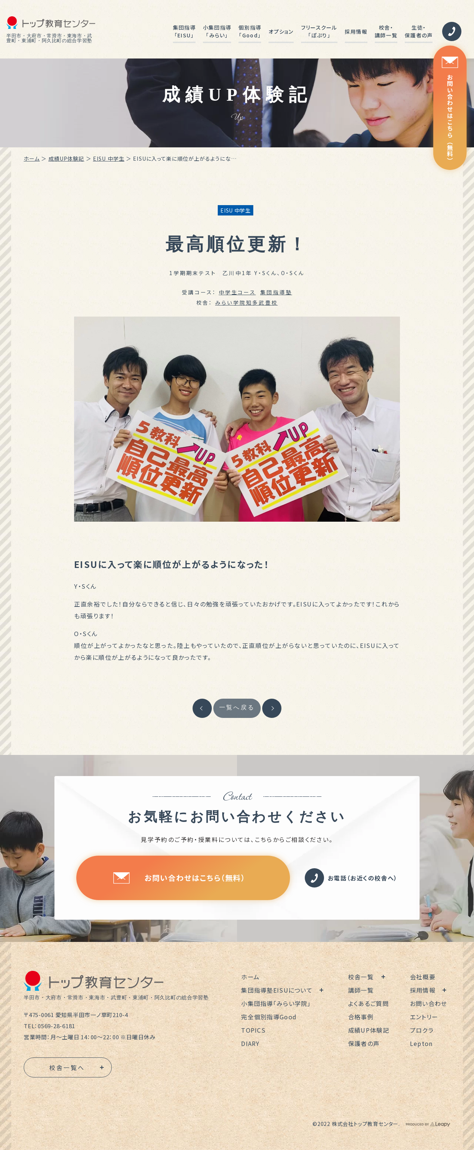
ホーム (32, 158)
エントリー (424, 1016)
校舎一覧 (361, 976)
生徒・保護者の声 (419, 31)
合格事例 (361, 1016)
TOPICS (253, 1030)
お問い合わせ (428, 1003)
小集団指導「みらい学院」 (276, 1003)
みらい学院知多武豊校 (246, 302)
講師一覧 (361, 990)
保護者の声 (364, 1043)
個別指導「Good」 (249, 31)
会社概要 (422, 976)
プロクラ (422, 1030)
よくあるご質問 (368, 1003)
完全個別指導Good (269, 1016)
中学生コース (237, 292)
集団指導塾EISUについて (277, 990)
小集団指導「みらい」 (217, 31)
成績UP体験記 (66, 158)
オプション (280, 31)
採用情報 (356, 31)
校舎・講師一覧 (386, 31)
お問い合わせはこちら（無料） (450, 110)
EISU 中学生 (108, 158)
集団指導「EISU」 (184, 31)
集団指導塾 (276, 292)
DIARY (250, 1043)
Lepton (421, 1043)
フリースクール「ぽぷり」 (319, 31)
